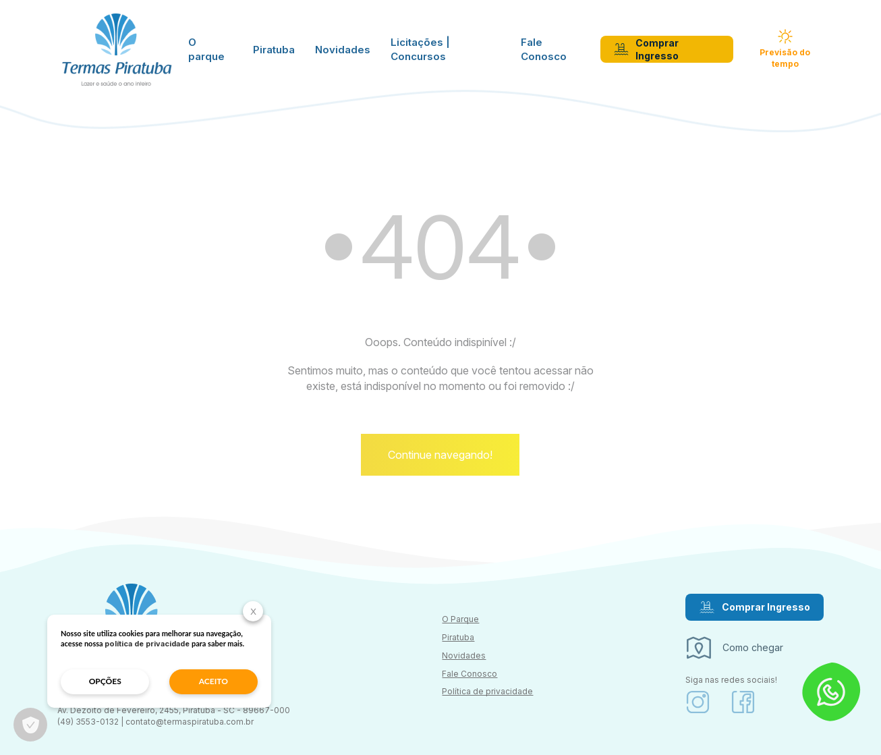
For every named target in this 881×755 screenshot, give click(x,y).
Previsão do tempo (785, 49)
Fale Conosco (544, 49)
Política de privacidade (487, 691)
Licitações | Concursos (420, 49)
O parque (206, 49)
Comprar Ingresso (646, 49)
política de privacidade (147, 643)
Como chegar (734, 647)
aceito (213, 681)
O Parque (460, 619)
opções (105, 681)
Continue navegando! (440, 455)
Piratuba (274, 49)
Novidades (342, 49)
